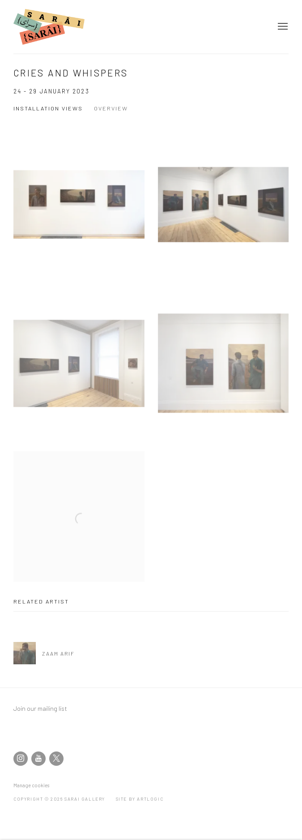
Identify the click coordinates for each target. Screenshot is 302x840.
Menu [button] (282, 27)
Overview (111, 108)
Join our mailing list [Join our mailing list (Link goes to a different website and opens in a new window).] (40, 708)
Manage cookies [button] (31, 785)
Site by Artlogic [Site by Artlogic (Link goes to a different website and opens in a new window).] (140, 799)
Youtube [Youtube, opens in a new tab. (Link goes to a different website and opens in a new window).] (38, 758)
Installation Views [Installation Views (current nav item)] (48, 108)
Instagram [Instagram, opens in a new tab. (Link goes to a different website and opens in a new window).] (20, 758)
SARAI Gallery (53, 27)
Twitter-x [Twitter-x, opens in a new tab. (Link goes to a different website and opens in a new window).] (56, 758)
